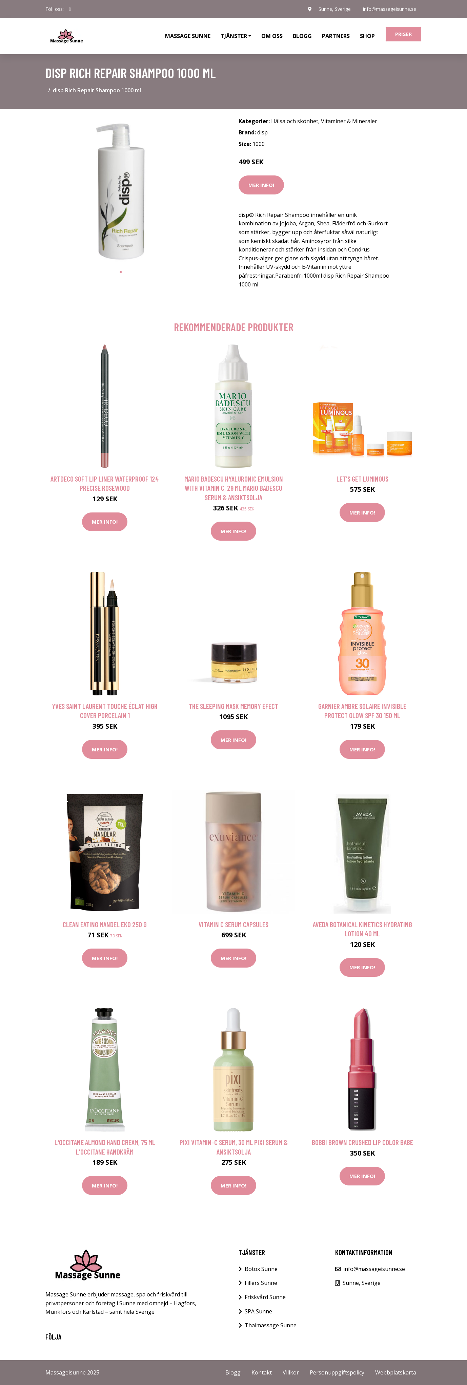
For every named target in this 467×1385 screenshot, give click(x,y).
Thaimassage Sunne (271, 1325)
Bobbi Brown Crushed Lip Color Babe (362, 1142)
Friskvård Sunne (265, 1297)
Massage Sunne (187, 36)
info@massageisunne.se (389, 9)
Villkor (291, 1372)
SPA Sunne (258, 1311)
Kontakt (261, 1372)
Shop (367, 36)
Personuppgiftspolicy (337, 1372)
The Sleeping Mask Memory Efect (233, 706)
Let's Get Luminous (362, 478)
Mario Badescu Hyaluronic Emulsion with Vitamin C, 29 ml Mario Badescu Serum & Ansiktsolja (233, 488)
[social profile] (70, 9)
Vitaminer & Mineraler (349, 121)
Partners (336, 36)
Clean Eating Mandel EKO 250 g (105, 924)
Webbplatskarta (395, 1372)
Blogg (302, 36)
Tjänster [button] (234, 36)
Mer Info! (261, 185)
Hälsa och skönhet (294, 121)
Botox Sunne (261, 1269)
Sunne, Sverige (335, 9)
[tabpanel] (120, 189)
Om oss (272, 36)
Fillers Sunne (261, 1283)
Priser (403, 34)
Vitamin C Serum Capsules (233, 924)
